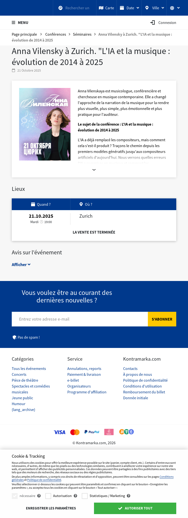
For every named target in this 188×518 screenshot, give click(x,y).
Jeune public (22, 397)
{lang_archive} (23, 409)
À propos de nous (137, 374)
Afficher (21, 264)
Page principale (24, 34)
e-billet (73, 380)
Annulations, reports (84, 368)
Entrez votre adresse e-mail (44, 319)
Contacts (130, 368)
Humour (18, 403)
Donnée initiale (135, 397)
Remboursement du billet (144, 391)
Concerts (19, 374)
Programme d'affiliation (86, 391)
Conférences (55, 34)
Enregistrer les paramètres (51, 508)
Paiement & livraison (84, 374)
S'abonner (162, 319)
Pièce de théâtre (25, 380)
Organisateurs (79, 386)
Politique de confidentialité (145, 380)
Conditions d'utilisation (142, 386)
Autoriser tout (135, 508)
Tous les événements (29, 368)
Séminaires (82, 34)
